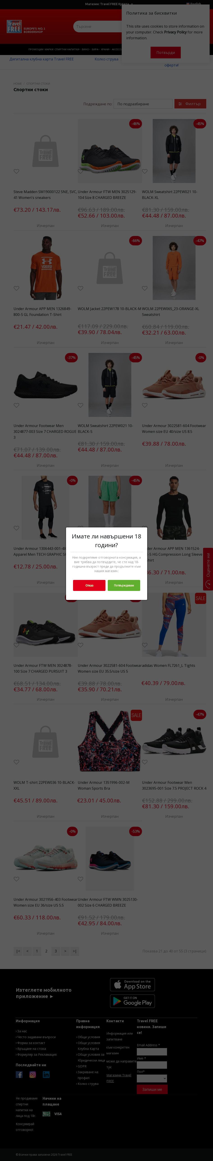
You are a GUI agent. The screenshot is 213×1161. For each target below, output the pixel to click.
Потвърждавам (124, 585)
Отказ (89, 585)
